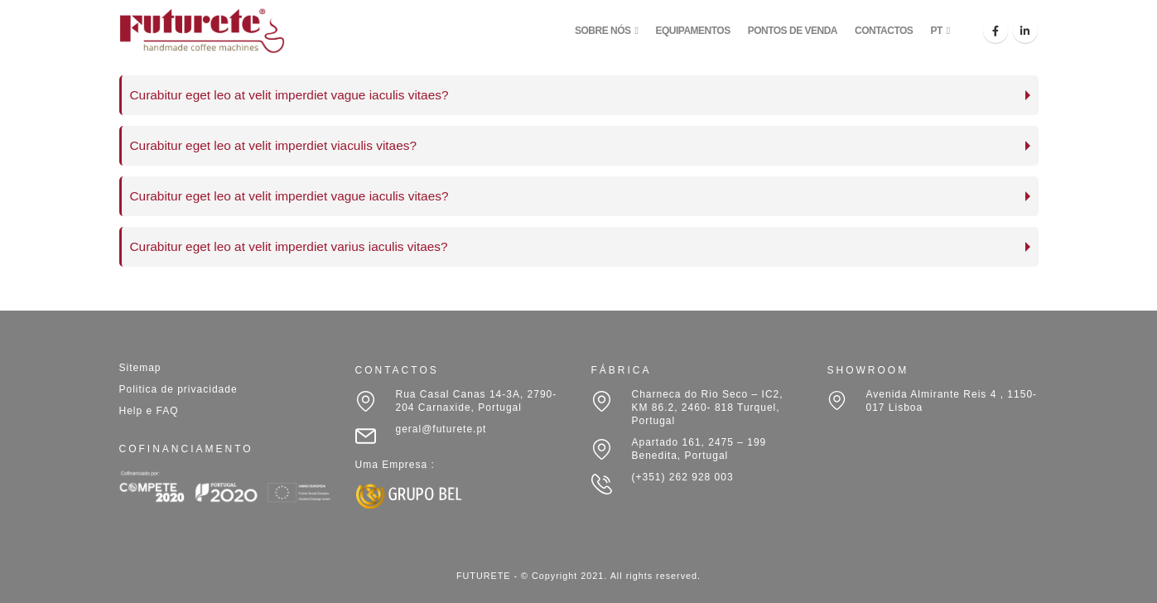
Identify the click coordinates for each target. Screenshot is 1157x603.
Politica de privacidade (178, 389)
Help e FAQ (149, 411)
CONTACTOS (884, 30)
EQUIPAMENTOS (692, 30)
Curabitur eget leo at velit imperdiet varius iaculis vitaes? (289, 246)
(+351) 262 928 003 (683, 477)
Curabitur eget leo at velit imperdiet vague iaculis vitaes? (289, 95)
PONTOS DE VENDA (792, 30)
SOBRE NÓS (603, 30)
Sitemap (140, 368)
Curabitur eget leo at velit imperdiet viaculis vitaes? (273, 145)
